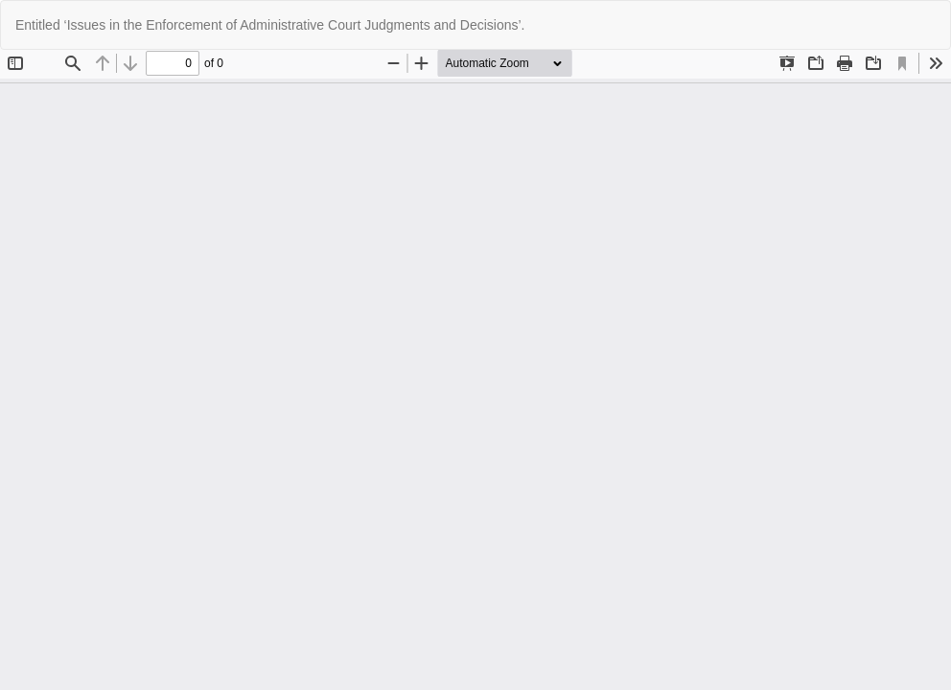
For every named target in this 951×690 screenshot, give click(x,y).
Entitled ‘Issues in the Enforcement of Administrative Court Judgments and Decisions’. (269, 25)
